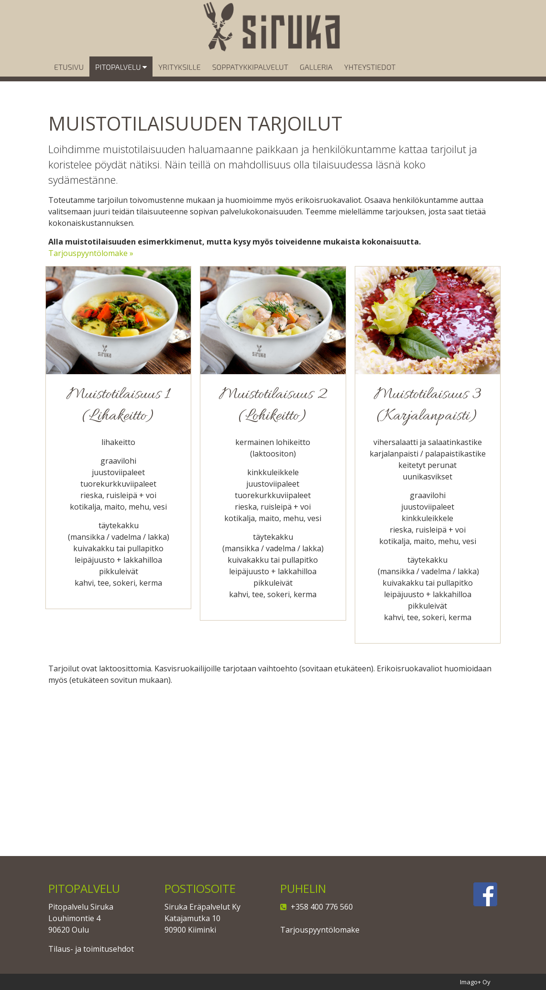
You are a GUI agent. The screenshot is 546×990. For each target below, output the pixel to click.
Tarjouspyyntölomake (320, 929)
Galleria (316, 80)
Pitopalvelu (121, 80)
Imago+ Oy (475, 982)
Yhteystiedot (370, 80)
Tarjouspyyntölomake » (90, 253)
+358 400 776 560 (320, 906)
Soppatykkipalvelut (250, 80)
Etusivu (69, 80)
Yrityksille (179, 80)
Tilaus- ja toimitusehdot (91, 949)
